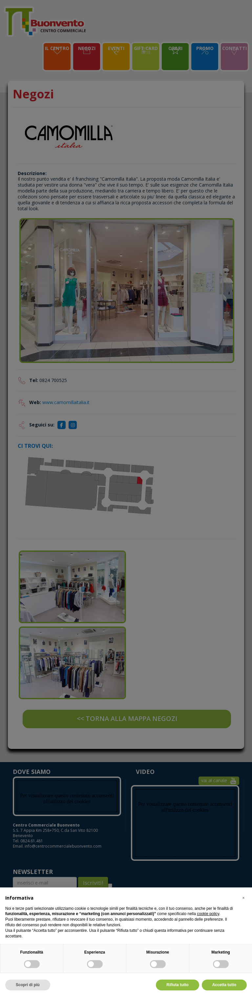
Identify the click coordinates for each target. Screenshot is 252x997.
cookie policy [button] (208, 913)
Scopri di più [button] (28, 985)
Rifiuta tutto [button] (177, 985)
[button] (243, 898)
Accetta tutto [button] (224, 985)
